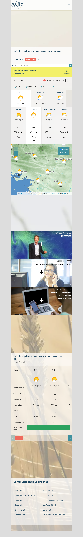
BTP (39, 59)
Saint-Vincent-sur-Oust (25, 495)
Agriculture (30, 59)
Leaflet (21, 193)
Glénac (19, 510)
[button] (16, 159)
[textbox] (43, 65)
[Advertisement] (48, 28)
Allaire (47, 490)
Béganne (48, 510)
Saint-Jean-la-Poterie (52, 500)
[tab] (19, 438)
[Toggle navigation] (69, 5)
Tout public (19, 59)
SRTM (64, 193)
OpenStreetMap (54, 193)
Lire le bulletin (19, 73)
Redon (19, 515)
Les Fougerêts (50, 505)
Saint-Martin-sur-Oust (53, 515)
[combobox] (43, 65)
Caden (18, 505)
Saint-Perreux (21, 500)
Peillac (18, 490)
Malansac (48, 495)
